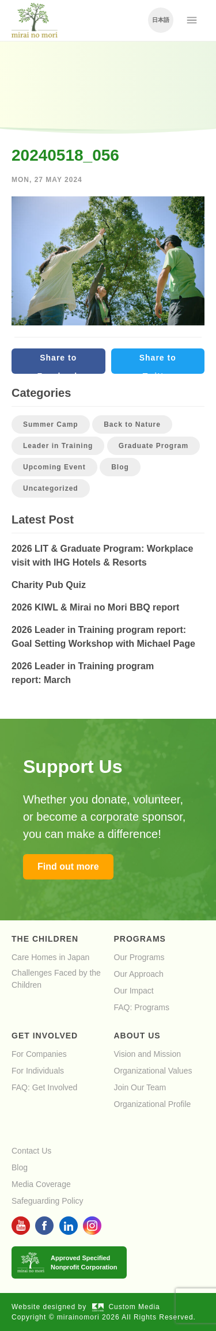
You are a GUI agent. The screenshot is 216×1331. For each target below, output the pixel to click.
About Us (137, 1035)
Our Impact (134, 990)
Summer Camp (50, 424)
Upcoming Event (54, 467)
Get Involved (45, 1035)
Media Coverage (41, 1184)
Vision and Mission (147, 1054)
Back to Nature (132, 424)
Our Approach (139, 974)
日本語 (160, 20)
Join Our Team (140, 1087)
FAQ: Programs (141, 1007)
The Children (45, 938)
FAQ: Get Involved (44, 1087)
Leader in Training (58, 446)
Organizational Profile (152, 1104)
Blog (120, 467)
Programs (140, 938)
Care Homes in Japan (50, 957)
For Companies (39, 1054)
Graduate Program (153, 446)
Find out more (68, 866)
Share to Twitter (157, 363)
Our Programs (139, 957)
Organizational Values (153, 1070)
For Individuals (38, 1070)
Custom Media (126, 1307)
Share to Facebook (58, 363)
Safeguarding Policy (48, 1200)
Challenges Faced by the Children (56, 978)
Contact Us (31, 1150)
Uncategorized (50, 488)
